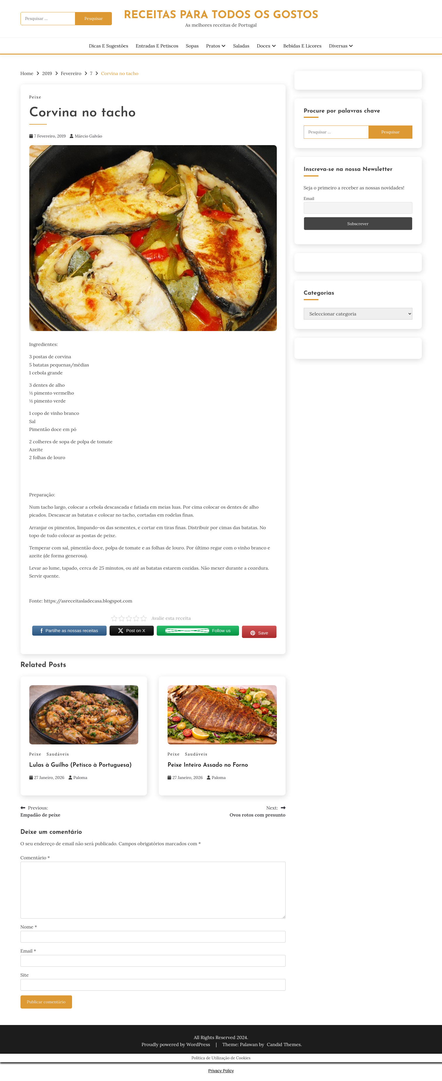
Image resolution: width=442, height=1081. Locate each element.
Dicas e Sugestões (108, 46)
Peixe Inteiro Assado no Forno (208, 765)
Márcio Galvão (88, 136)
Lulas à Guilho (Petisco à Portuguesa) (80, 765)
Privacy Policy (221, 1070)
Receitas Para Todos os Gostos (221, 15)
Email (28, 951)
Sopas (192, 46)
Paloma (80, 777)
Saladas (241, 46)
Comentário (35, 858)
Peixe (35, 97)
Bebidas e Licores (302, 46)
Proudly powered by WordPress (176, 1044)
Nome (29, 927)
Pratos (213, 46)
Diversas (338, 46)
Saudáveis (58, 754)
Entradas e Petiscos (157, 46)
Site (25, 975)
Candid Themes (284, 1044)
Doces (263, 46)
